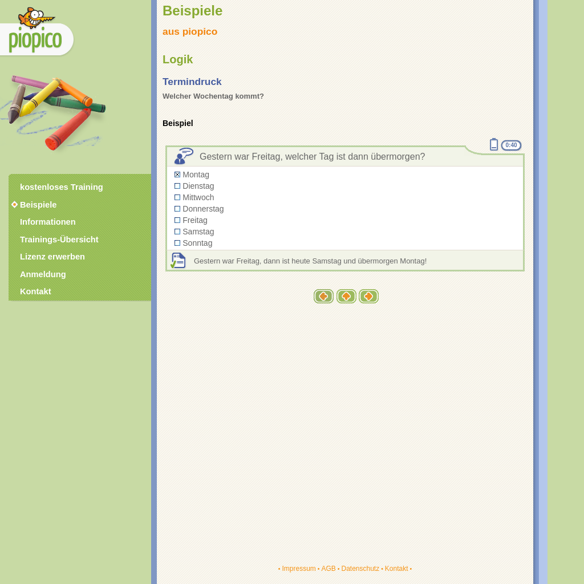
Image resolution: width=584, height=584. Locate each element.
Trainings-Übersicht (59, 239)
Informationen (48, 221)
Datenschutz (360, 569)
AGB (328, 569)
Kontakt (396, 569)
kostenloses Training (61, 187)
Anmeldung (43, 274)
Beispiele (38, 204)
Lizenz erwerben (52, 256)
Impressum (298, 569)
